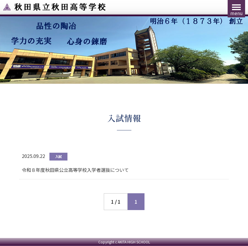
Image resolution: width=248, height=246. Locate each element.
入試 (58, 156)
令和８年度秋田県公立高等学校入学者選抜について (75, 169)
